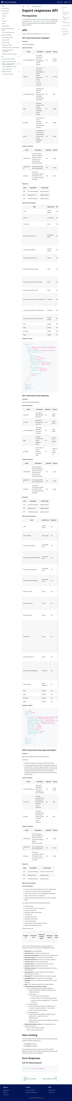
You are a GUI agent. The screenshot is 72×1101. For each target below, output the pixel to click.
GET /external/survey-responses (66, 18)
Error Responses (65, 31)
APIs (62, 9)
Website (6, 1090)
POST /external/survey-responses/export (66, 24)
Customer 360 (30, 1090)
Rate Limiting (64, 29)
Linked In (51, 1092)
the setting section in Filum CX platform (40, 21)
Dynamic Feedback (31, 1092)
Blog (66, 2)
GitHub (5, 1094)
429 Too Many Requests (66, 34)
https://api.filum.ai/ (45, 34)
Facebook (51, 1090)
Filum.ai (59, 2)
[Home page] (23, 6)
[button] (10, 6)
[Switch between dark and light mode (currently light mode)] (70, 2)
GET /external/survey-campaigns (66, 13)
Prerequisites (64, 7)
